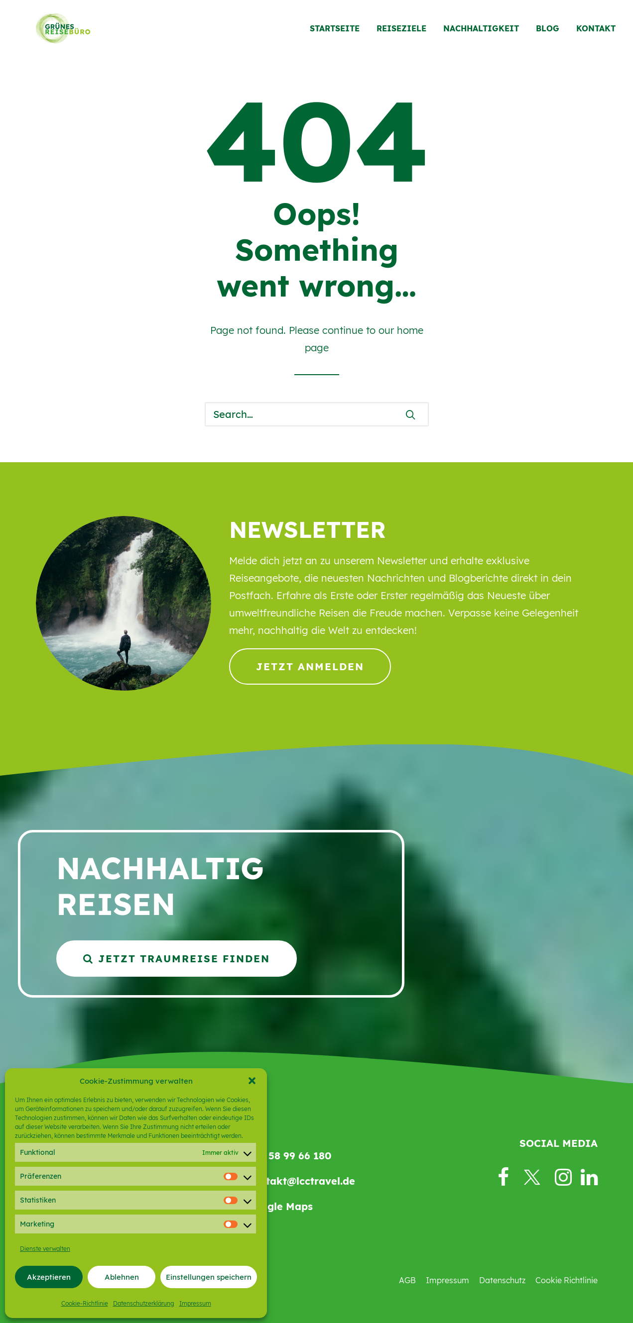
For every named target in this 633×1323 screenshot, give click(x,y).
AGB (407, 1280)
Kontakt (596, 33)
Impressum (195, 1303)
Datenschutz (502, 1280)
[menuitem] (338, 33)
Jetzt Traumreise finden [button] (176, 958)
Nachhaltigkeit (481, 33)
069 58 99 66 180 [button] (289, 1155)
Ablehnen (122, 1277)
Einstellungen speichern (209, 1277)
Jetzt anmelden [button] (310, 666)
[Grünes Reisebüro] (54, 33)
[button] (252, 1081)
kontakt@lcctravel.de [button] (301, 1181)
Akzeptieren (49, 1277)
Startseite (335, 33)
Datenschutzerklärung (143, 1303)
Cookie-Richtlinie (84, 1303)
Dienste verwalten (45, 1248)
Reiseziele (401, 33)
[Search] (317, 414)
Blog (547, 33)
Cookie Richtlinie (566, 1280)
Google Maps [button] (280, 1206)
